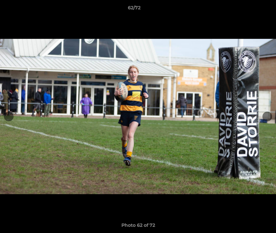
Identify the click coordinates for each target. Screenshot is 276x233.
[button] (249, 9)
